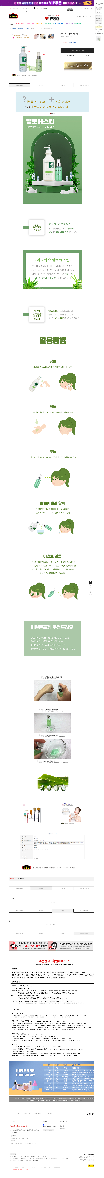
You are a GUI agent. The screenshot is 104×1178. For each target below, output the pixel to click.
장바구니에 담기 (77, 50)
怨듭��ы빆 (98, 15)
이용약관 (19, 1113)
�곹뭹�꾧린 (99, 18)
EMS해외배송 (14, 8)
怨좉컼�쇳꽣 (99, 20)
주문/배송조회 (86, 8)
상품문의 (63, 85)
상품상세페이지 (19, 85)
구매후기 (41, 85)
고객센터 (27, 10)
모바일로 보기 (63, 1128)
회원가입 (70, 8)
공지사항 (22, 8)
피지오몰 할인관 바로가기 (40, 8)
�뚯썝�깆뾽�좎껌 (99, 29)
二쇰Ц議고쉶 (98, 12)
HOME (31, 28)
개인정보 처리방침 (27, 1113)
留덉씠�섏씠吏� (99, 8)
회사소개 (12, 1113)
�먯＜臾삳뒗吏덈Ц (99, 23)
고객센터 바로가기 (48, 1113)
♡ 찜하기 (86, 55)
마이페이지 (76, 8)
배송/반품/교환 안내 (84, 85)
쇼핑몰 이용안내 (37, 1113)
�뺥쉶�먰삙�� (99, 27)
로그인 (64, 8)
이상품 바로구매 (69, 55)
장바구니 (93, 8)
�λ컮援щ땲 (99, 9)
